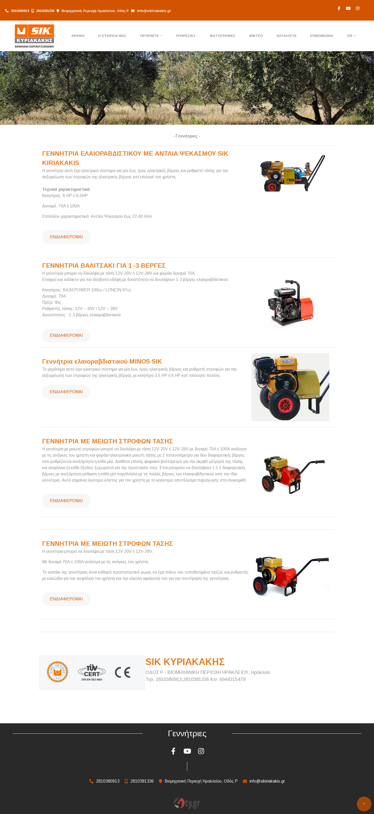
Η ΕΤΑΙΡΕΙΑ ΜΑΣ (112, 36)
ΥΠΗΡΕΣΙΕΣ (186, 36)
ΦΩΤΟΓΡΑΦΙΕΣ (223, 36)
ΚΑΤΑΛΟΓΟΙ (286, 36)
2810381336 (45, 11)
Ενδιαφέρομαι (66, 237)
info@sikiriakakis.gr (154, 11)
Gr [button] (350, 36)
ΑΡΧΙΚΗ (77, 36)
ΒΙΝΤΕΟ (256, 36)
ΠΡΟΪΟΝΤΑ (150, 36)
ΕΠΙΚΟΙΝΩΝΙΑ (321, 36)
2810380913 (20, 11)
